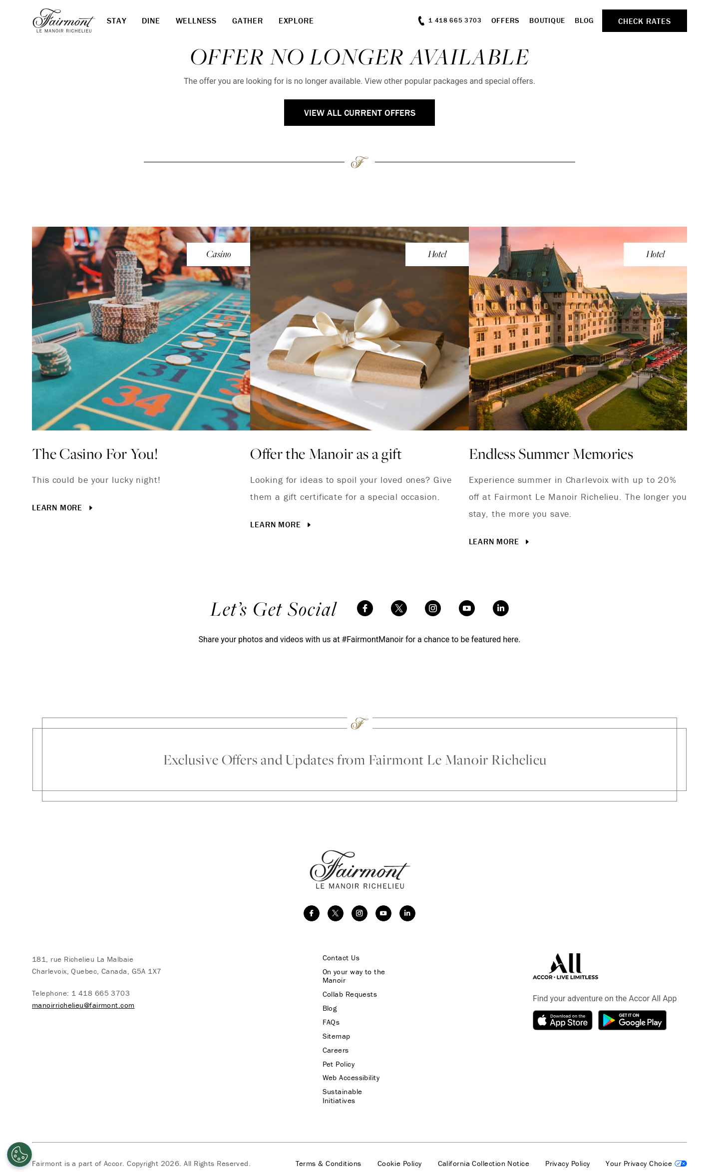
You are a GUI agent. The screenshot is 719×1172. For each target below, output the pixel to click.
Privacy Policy (567, 1155)
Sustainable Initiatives (358, 1092)
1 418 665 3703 (100, 993)
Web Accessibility (349, 1078)
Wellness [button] (196, 20)
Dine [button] (151, 20)
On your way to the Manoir (352, 976)
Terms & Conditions (328, 1155)
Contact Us (340, 957)
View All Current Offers (359, 112)
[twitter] (399, 608)
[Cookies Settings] (19, 1154)
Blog (584, 20)
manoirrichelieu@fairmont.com (83, 1005)
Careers (334, 1050)
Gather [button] (247, 20)
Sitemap (335, 1036)
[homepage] (69, 20)
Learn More (63, 507)
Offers (505, 20)
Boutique (547, 20)
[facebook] (365, 608)
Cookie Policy (399, 1155)
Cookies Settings (646, 1155)
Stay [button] (116, 20)
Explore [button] (296, 20)
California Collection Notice (484, 1155)
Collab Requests (348, 994)
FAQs (330, 1022)
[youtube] (467, 608)
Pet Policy (337, 1064)
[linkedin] (501, 608)
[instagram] (433, 608)
